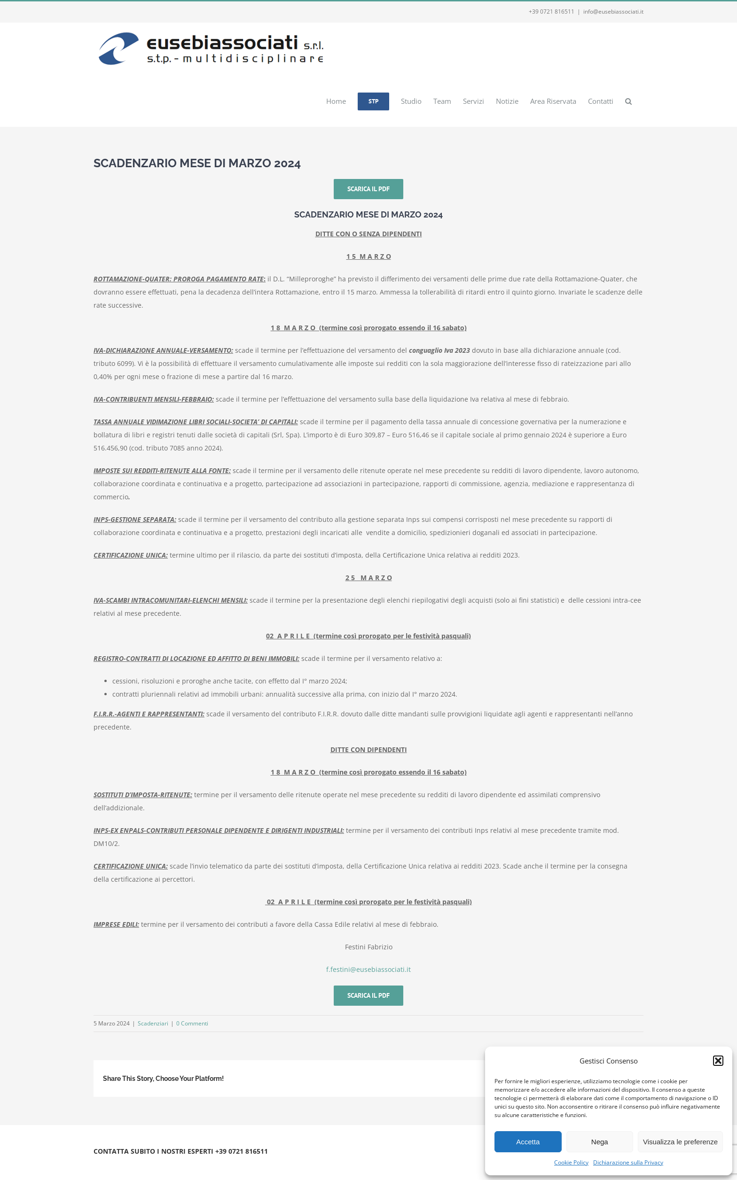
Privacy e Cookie (172, 1162)
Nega (599, 1142)
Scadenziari (153, 1023)
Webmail (209, 1162)
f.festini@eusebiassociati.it (368, 969)
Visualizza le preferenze (680, 1142)
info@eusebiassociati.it (613, 12)
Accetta (528, 1142)
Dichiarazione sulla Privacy (628, 1162)
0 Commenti (192, 1023)
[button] (718, 1060)
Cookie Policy (571, 1162)
